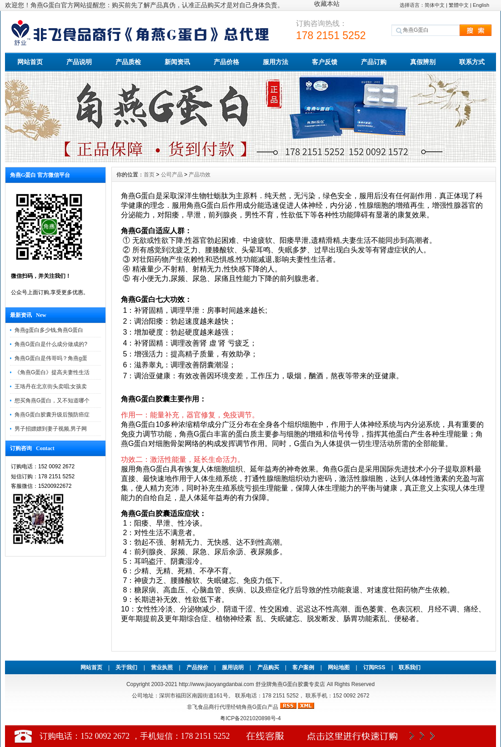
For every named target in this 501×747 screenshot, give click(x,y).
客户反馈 (324, 61)
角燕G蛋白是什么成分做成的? (51, 344)
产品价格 (226, 61)
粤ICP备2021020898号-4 (250, 718)
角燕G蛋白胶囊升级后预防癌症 (52, 414)
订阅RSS (374, 667)
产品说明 (79, 61)
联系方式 (472, 61)
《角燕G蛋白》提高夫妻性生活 (52, 372)
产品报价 (197, 667)
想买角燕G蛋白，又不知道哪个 (52, 400)
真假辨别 (423, 61)
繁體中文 (459, 5)
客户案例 (303, 667)
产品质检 (128, 61)
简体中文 (435, 5)
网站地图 (339, 667)
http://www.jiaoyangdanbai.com (217, 684)
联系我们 (410, 667)
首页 (149, 174)
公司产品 (172, 174)
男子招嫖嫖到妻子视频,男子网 (51, 429)
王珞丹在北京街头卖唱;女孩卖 (51, 386)
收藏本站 (327, 3)
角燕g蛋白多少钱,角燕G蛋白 (49, 330)
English (481, 5)
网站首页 (30, 61)
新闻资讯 (177, 61)
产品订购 (373, 61)
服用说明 (233, 667)
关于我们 (126, 667)
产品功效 (199, 174)
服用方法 (275, 61)
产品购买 (268, 667)
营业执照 (162, 667)
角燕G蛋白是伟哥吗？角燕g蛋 (51, 358)
